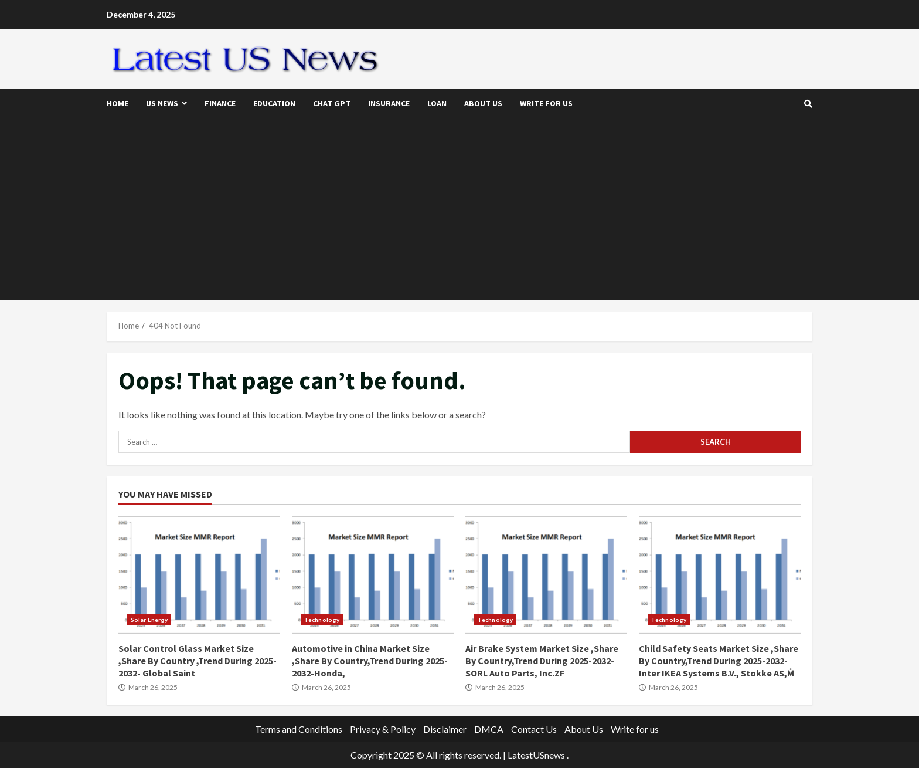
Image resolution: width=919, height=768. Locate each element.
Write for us (546, 103)
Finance (220, 103)
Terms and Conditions (298, 729)
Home (117, 103)
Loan (437, 103)
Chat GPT (331, 103)
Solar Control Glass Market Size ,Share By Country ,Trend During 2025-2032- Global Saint (199, 575)
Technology (321, 619)
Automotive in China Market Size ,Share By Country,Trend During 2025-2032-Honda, (373, 575)
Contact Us (534, 729)
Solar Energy (149, 619)
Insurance (389, 103)
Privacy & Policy (383, 729)
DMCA (488, 729)
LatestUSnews (536, 754)
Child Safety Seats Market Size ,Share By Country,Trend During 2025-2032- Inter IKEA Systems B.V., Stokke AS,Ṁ (720, 575)
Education (274, 103)
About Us (483, 103)
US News (162, 103)
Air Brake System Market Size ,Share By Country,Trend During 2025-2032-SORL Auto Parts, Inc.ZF (546, 575)
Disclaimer (445, 729)
